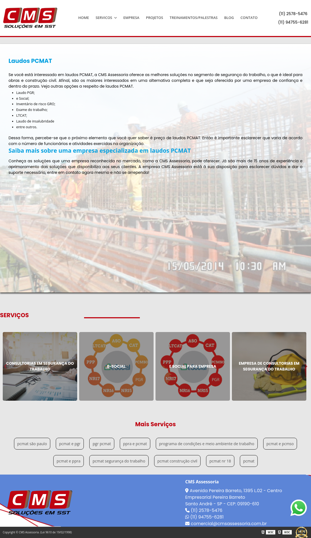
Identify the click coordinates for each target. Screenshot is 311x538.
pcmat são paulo (32, 443)
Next (305, 366)
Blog (229, 17)
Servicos (104, 17)
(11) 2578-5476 (293, 13)
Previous (5, 366)
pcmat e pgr (69, 443)
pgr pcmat (102, 443)
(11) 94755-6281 (293, 22)
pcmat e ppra (68, 461)
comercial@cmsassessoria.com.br (226, 523)
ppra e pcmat (135, 443)
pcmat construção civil (177, 461)
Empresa (131, 17)
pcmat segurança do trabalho (119, 461)
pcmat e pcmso (280, 443)
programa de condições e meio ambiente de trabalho (206, 443)
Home (83, 17)
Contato (248, 17)
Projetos (154, 17)
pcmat (248, 461)
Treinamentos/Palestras (194, 17)
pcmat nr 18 (220, 461)
